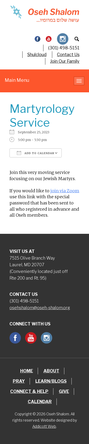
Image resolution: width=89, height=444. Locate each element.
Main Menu (17, 80)
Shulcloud (37, 54)
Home (26, 370)
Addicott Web (44, 426)
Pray (19, 381)
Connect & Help (29, 391)
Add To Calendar (35, 153)
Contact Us (68, 54)
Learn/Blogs (51, 381)
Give (64, 391)
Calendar (40, 401)
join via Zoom (64, 190)
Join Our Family (65, 61)
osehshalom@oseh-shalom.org (39, 307)
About (51, 370)
